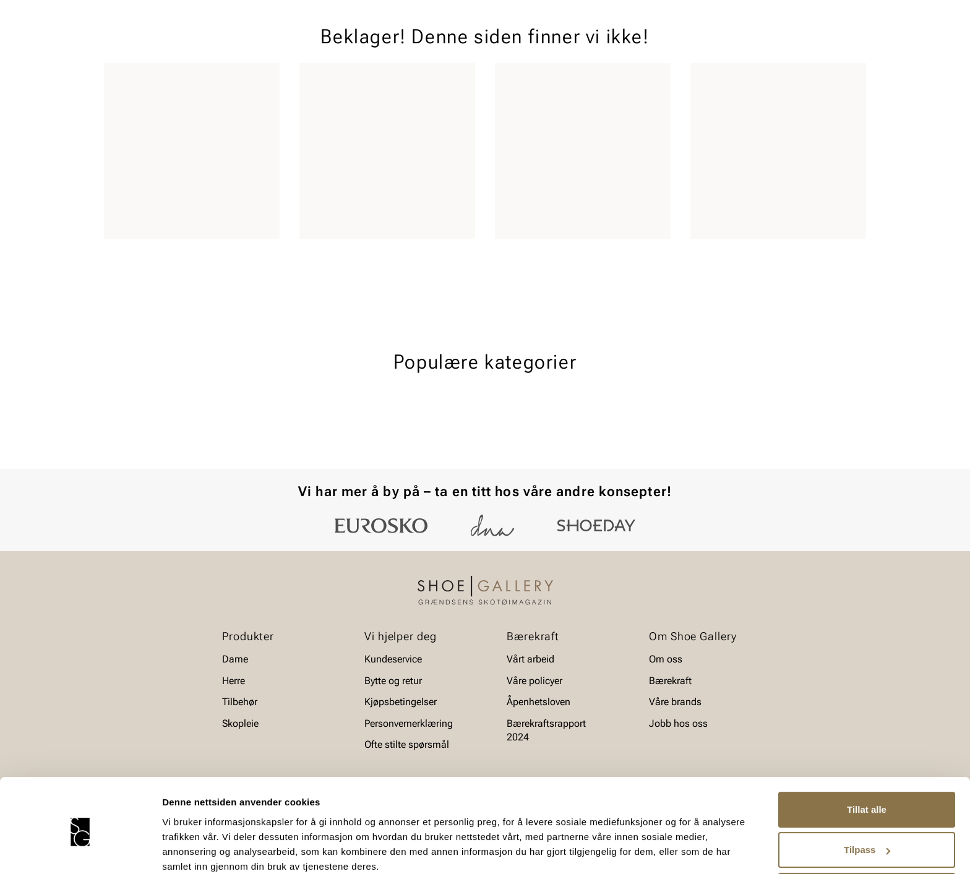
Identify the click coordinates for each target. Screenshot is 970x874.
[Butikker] (701, 45)
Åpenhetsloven (538, 702)
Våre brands (675, 702)
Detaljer (179, 849)
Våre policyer (534, 681)
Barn (201, 81)
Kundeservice (393, 659)
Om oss (665, 659)
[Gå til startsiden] (159, 44)
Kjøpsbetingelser (400, 702)
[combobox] (441, 44)
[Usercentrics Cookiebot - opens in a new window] (80, 850)
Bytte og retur (393, 681)
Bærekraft (670, 681)
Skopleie (322, 81)
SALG (369, 81)
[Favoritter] (794, 45)
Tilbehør (239, 702)
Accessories (258, 81)
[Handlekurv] (846, 45)
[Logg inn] (746, 45)
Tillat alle (866, 758)
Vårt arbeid (530, 659)
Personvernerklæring (408, 723)
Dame (116, 81)
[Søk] (582, 44)
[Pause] (856, 10)
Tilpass (867, 799)
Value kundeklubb (824, 81)
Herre (158, 81)
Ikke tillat (866, 839)
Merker (748, 81)
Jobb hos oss (678, 723)
